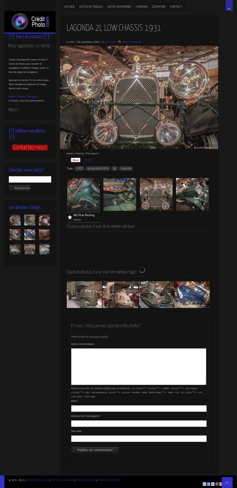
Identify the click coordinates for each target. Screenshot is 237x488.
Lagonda (126, 168)
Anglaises (111, 41)
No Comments (133, 41)
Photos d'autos (86, 480)
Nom (75, 400)
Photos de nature (63, 480)
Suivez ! (21, 96)
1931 (80, 168)
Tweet (88, 160)
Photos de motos (109, 480)
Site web (76, 430)
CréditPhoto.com (37, 480)
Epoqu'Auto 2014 (98, 168)
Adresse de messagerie (86, 415)
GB (114, 168)
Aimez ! (13, 96)
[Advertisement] (173, 479)
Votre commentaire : (83, 343)
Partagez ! (32, 96)
